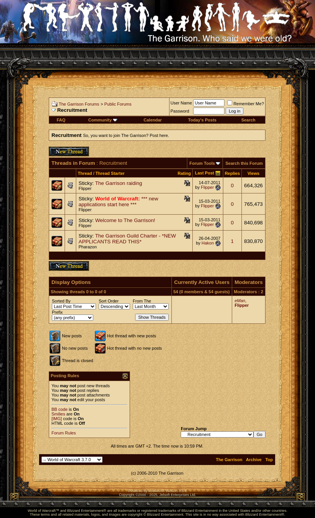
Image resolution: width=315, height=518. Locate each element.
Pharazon (88, 246)
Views (253, 173)
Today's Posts (202, 120)
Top (269, 459)
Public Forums (117, 104)
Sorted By (61, 301)
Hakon (208, 243)
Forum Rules (63, 433)
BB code (59, 409)
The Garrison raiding (118, 183)
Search (248, 120)
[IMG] (56, 418)
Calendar (153, 120)
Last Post (204, 173)
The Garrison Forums (79, 104)
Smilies (58, 414)
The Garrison (229, 459)
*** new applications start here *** (118, 201)
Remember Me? (245, 103)
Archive (254, 459)
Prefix (57, 312)
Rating (184, 173)
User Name (181, 103)
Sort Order (108, 301)
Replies (232, 173)
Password (180, 111)
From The (142, 301)
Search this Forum (244, 163)
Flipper (85, 188)
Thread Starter (110, 173)
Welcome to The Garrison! (125, 220)
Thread (85, 173)
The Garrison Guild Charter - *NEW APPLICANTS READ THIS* (127, 238)
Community (102, 120)
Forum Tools (202, 163)
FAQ (60, 120)
